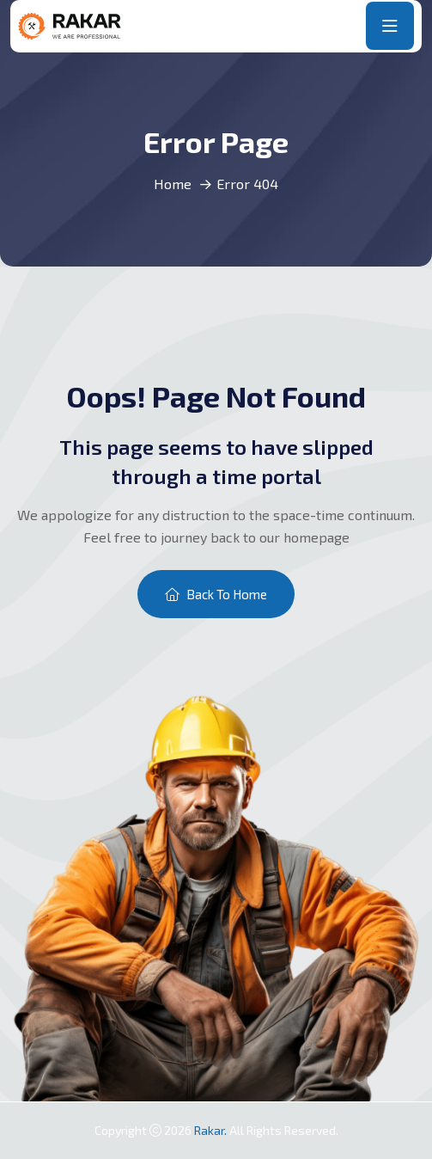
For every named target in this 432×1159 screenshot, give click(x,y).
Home (173, 183)
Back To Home (216, 594)
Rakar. (211, 1130)
